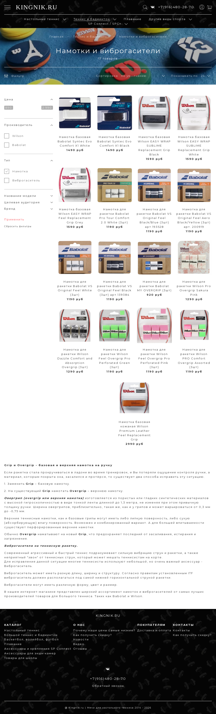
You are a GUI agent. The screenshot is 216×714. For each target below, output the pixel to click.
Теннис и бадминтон (92, 19)
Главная (56, 36)
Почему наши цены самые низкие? (104, 630)
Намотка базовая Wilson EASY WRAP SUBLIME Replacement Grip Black (154, 145)
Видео (78, 644)
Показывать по (184, 75)
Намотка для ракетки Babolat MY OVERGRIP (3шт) (154, 286)
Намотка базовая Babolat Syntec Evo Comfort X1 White (75, 141)
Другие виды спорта (167, 19)
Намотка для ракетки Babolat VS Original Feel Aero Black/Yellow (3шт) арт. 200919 (194, 218)
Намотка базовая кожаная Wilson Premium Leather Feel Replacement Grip (134, 430)
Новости (81, 639)
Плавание (133, 19)
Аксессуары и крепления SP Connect (38, 648)
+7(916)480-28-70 (176, 7)
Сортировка (107, 75)
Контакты (181, 630)
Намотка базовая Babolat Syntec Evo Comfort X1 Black (114, 141)
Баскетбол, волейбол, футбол (31, 639)
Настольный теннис (42, 19)
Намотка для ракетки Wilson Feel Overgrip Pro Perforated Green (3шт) (115, 358)
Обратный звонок (108, 685)
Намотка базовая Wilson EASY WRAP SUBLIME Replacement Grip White (194, 145)
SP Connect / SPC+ (104, 23)
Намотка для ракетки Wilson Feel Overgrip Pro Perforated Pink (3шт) (154, 358)
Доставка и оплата (154, 630)
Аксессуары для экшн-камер (30, 653)
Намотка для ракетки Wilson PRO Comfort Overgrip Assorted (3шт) (194, 358)
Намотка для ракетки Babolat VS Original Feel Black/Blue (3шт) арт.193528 (154, 218)
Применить (14, 219)
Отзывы (80, 648)
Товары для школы (20, 658)
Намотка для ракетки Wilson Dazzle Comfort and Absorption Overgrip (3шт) (75, 358)
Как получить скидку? (92, 635)
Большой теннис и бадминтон (31, 635)
